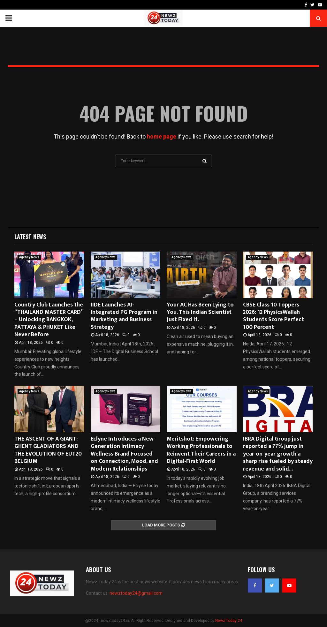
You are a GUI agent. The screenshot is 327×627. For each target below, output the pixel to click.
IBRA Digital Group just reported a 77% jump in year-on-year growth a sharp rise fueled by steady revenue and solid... (278, 454)
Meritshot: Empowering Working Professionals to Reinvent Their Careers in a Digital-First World (201, 450)
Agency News (29, 257)
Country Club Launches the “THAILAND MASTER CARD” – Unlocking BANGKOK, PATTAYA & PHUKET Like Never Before (48, 320)
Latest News (30, 236)
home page (161, 136)
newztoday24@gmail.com (136, 593)
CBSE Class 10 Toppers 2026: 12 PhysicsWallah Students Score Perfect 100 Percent (273, 316)
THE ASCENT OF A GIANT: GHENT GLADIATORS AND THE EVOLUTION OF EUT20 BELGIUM (48, 450)
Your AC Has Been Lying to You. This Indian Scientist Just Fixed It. (200, 312)
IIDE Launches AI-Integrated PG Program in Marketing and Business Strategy (124, 316)
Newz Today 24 (228, 620)
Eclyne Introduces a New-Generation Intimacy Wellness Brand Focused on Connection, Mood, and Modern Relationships (124, 454)
